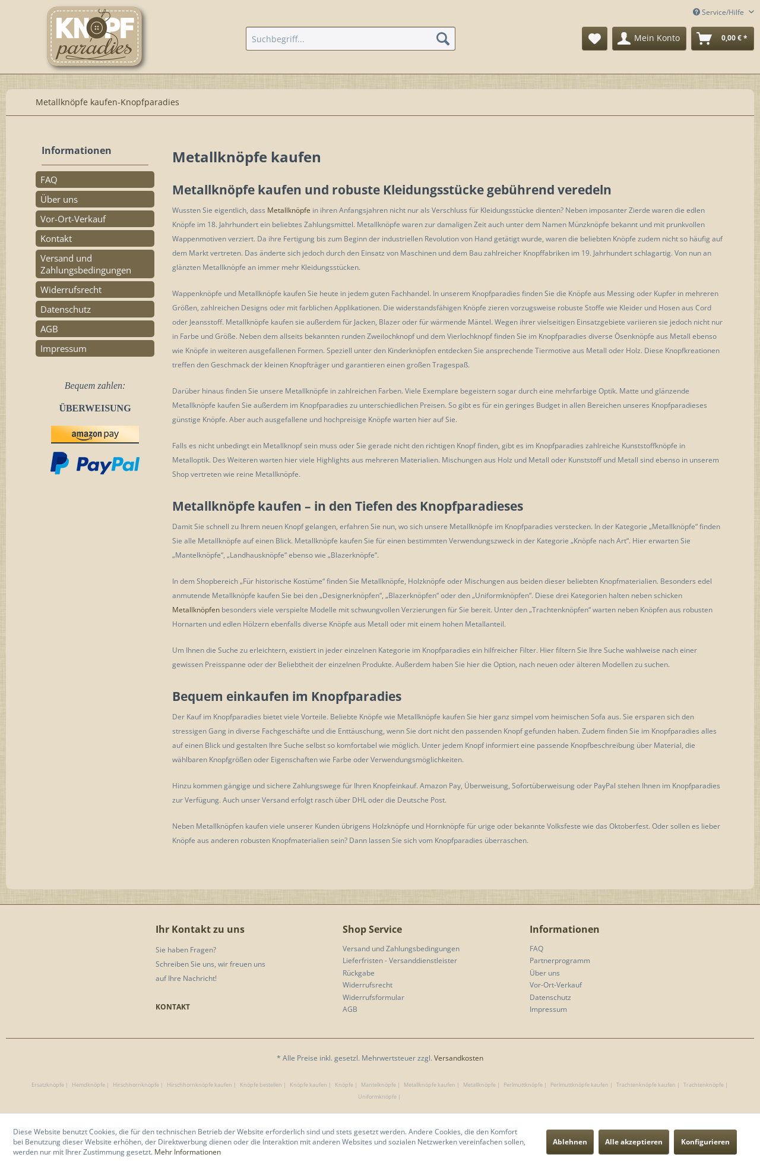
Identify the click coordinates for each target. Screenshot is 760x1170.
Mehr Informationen (187, 1152)
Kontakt (56, 238)
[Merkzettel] (594, 39)
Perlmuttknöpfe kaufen (579, 1085)
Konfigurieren (705, 1142)
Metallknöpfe (289, 210)
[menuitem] (350, 39)
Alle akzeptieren (634, 1142)
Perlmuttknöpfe (523, 1085)
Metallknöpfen (196, 610)
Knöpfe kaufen (308, 1085)
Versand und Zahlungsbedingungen (85, 264)
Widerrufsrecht (71, 289)
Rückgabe (359, 973)
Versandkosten (458, 1058)
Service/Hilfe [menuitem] (719, 12)
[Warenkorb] (722, 39)
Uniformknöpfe (377, 1096)
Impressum (63, 348)
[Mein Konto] (649, 39)
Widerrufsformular (373, 997)
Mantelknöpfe (378, 1085)
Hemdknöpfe (88, 1085)
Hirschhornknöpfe (136, 1085)
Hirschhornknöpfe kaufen (199, 1085)
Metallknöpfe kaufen (429, 1085)
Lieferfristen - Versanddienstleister (400, 960)
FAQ (49, 179)
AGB (49, 329)
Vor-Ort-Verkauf (73, 219)
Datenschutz (65, 309)
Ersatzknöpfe (47, 1085)
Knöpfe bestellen (261, 1085)
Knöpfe (344, 1085)
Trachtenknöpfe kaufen (646, 1085)
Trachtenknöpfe (703, 1085)
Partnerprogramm (560, 960)
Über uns (59, 199)
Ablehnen (570, 1142)
